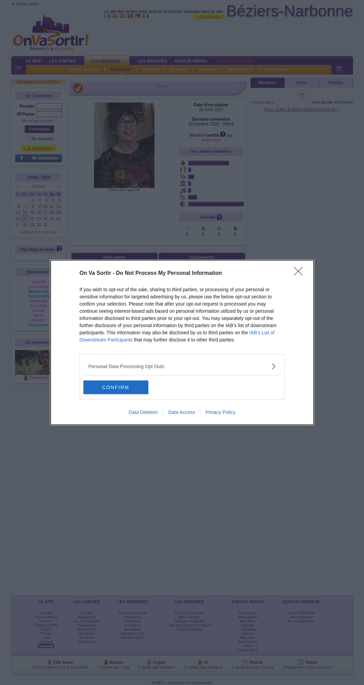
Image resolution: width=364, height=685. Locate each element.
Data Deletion (143, 412)
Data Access (181, 412)
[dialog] (182, 342)
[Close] (300, 273)
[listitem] (182, 366)
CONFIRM (115, 387)
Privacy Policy (220, 412)
